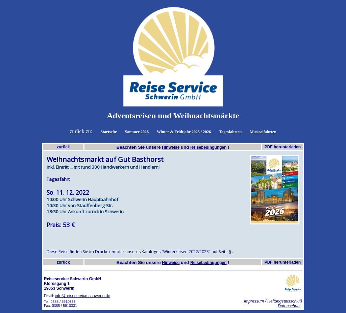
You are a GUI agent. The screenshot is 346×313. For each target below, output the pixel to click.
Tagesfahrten (230, 131)
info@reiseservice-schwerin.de (82, 295)
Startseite (108, 131)
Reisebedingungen (208, 147)
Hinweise (170, 147)
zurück (63, 147)
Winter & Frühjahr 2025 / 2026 (184, 131)
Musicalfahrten (263, 131)
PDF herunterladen (283, 147)
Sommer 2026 (137, 131)
